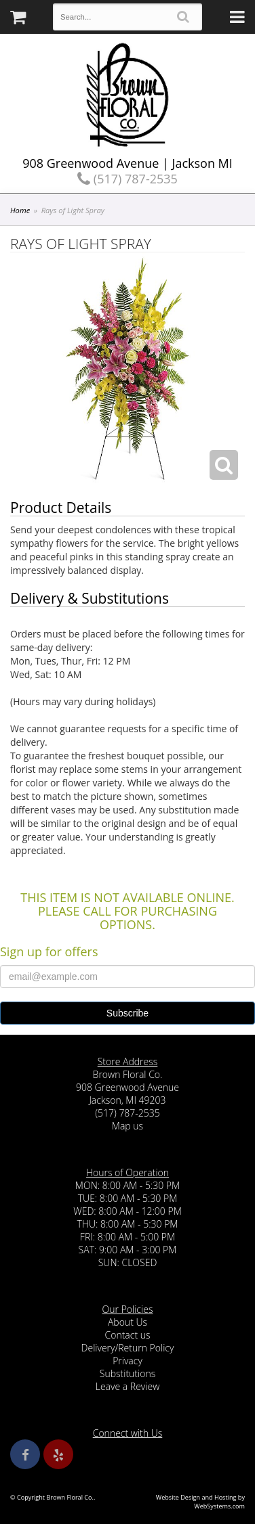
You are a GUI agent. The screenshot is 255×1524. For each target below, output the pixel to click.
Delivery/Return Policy (127, 1347)
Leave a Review (128, 1386)
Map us (127, 1125)
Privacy (127, 1360)
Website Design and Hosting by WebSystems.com (200, 1501)
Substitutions (127, 1373)
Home (20, 210)
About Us (127, 1322)
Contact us (127, 1334)
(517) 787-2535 (127, 179)
